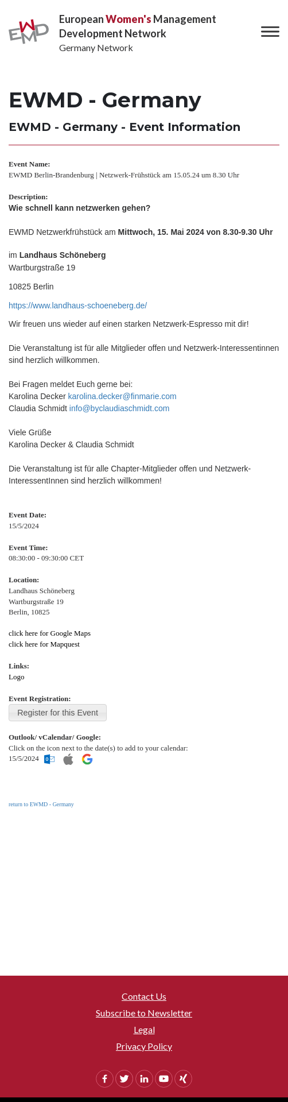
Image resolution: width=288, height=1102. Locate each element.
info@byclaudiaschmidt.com (119, 408)
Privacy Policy (144, 1046)
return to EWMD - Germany (41, 804)
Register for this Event (57, 712)
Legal (144, 1029)
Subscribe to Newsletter (144, 1012)
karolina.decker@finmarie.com (122, 396)
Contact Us (144, 996)
